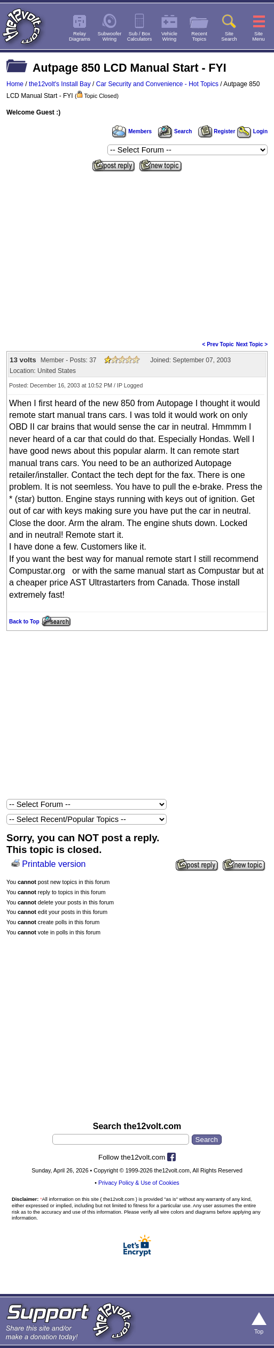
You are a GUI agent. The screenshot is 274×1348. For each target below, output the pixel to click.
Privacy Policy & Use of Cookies (138, 1182)
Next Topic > (252, 344)
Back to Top (24, 622)
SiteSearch (229, 36)
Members (132, 131)
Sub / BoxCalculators (139, 36)
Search (175, 131)
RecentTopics (199, 36)
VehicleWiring (169, 36)
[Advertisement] (137, 255)
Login (252, 131)
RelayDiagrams (79, 36)
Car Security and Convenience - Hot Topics (157, 84)
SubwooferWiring (110, 36)
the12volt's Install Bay (60, 84)
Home (15, 84)
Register (217, 131)
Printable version (53, 864)
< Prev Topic (218, 344)
